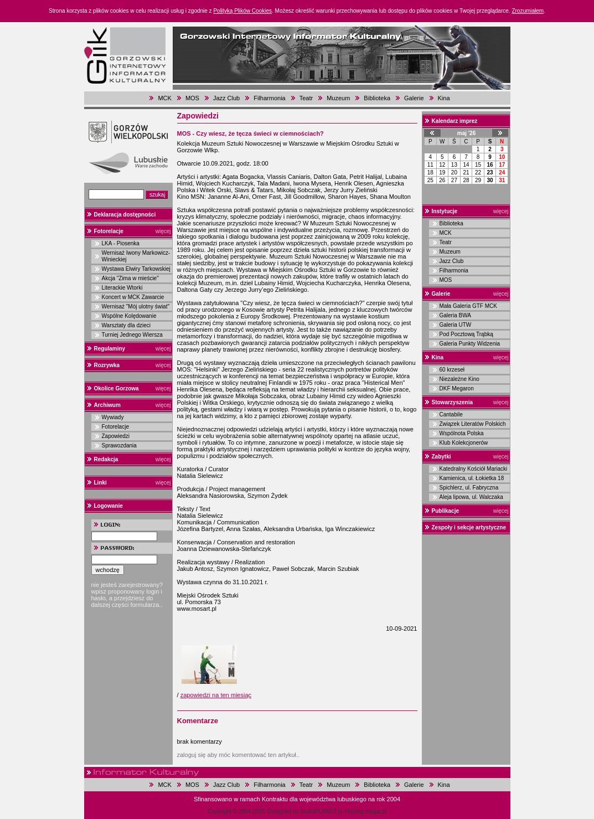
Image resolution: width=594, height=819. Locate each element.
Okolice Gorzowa (116, 388)
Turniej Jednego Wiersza (132, 335)
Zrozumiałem (528, 11)
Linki (100, 483)
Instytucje (445, 211)
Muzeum (338, 98)
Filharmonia (269, 98)
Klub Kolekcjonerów (464, 443)
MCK (164, 98)
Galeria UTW (456, 325)
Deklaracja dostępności (125, 215)
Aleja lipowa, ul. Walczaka (471, 497)
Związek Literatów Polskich (473, 424)
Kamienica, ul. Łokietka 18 (472, 478)
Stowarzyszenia (452, 402)
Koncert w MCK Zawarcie (133, 297)
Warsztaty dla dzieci (126, 325)
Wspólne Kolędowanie (129, 316)
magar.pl (375, 811)
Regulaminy (110, 349)
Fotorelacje (108, 231)
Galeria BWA (455, 315)
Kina (444, 98)
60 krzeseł (452, 370)
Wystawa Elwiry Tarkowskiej (136, 269)
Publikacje (445, 511)
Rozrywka (107, 365)
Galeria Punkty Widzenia (470, 344)
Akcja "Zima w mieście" (130, 278)
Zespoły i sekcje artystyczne (469, 527)
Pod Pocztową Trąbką (466, 334)
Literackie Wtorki (122, 288)
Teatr (306, 98)
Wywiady (113, 417)
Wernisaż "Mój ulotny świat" (136, 306)
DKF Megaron (457, 388)
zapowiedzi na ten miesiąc (215, 695)
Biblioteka (377, 98)
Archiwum (107, 405)
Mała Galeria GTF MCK (468, 306)
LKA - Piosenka (121, 243)
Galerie (413, 98)
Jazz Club (226, 98)
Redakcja (106, 459)
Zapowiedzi (116, 436)
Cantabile (451, 414)
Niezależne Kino (459, 379)
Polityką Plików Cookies (242, 11)
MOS (192, 98)
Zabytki (441, 457)
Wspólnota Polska (462, 433)
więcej (163, 231)
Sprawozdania (119, 445)
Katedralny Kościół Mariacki (474, 469)
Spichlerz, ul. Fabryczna (469, 488)
